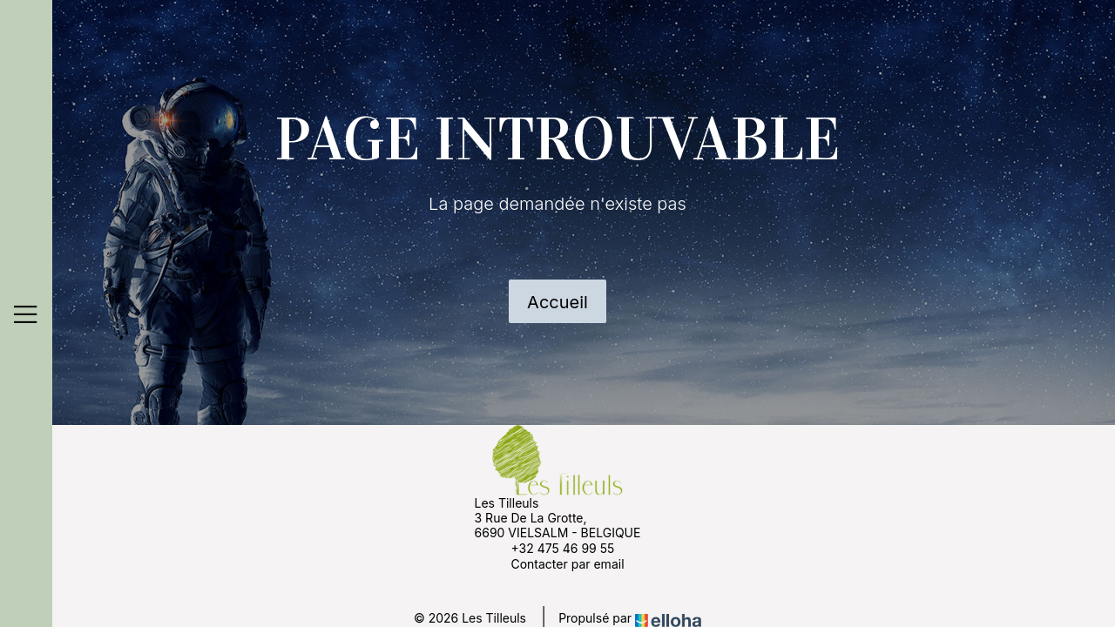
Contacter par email (557, 563)
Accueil (557, 302)
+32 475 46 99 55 (552, 548)
